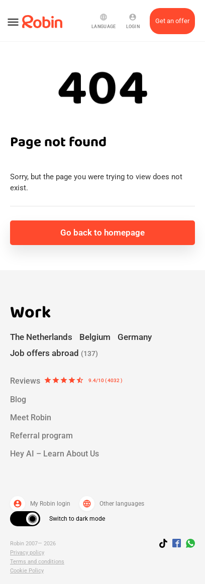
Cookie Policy (27, 570)
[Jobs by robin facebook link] (176, 544)
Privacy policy (27, 552)
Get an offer (172, 21)
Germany (135, 337)
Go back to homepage (102, 232)
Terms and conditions (37, 561)
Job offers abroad (54, 353)
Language (103, 21)
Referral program (41, 435)
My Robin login (40, 503)
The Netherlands (41, 337)
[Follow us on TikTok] (165, 545)
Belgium (95, 337)
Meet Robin (30, 417)
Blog (18, 399)
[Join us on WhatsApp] (188, 545)
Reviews (66, 381)
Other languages (111, 503)
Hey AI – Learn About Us (54, 453)
